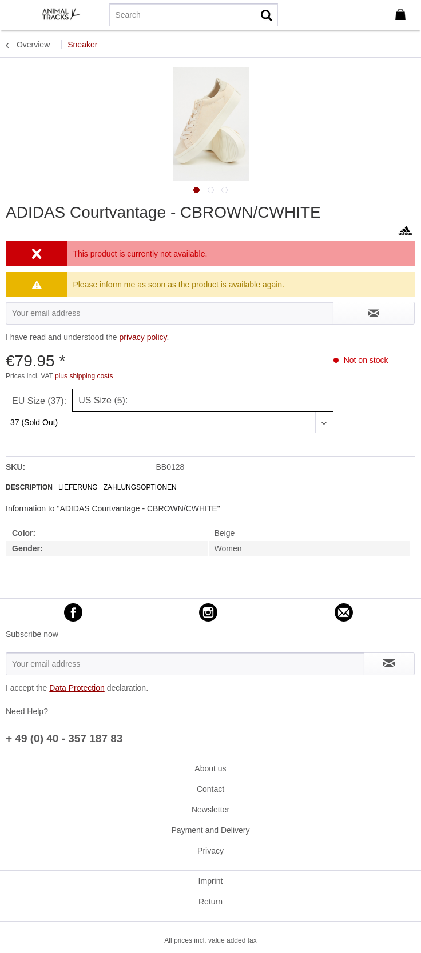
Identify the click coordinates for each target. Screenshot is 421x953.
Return (210, 901)
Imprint (210, 881)
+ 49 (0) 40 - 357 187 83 (64, 738)
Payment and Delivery (211, 830)
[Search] (193, 14)
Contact (210, 789)
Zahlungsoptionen (140, 487)
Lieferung (78, 487)
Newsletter (210, 809)
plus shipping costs (84, 376)
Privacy (210, 850)
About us (210, 768)
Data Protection (77, 687)
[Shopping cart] (402, 14)
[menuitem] (16, 14)
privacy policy (142, 337)
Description (29, 487)
